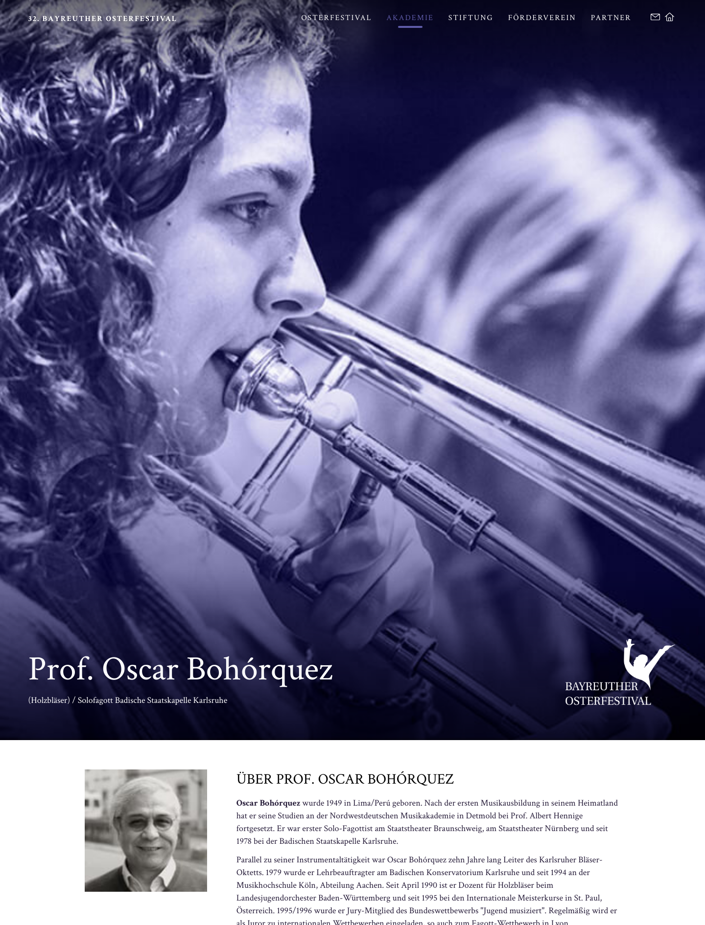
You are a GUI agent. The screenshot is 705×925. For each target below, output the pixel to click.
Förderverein (542, 18)
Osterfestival (336, 18)
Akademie (410, 18)
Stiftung (471, 18)
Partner (611, 18)
